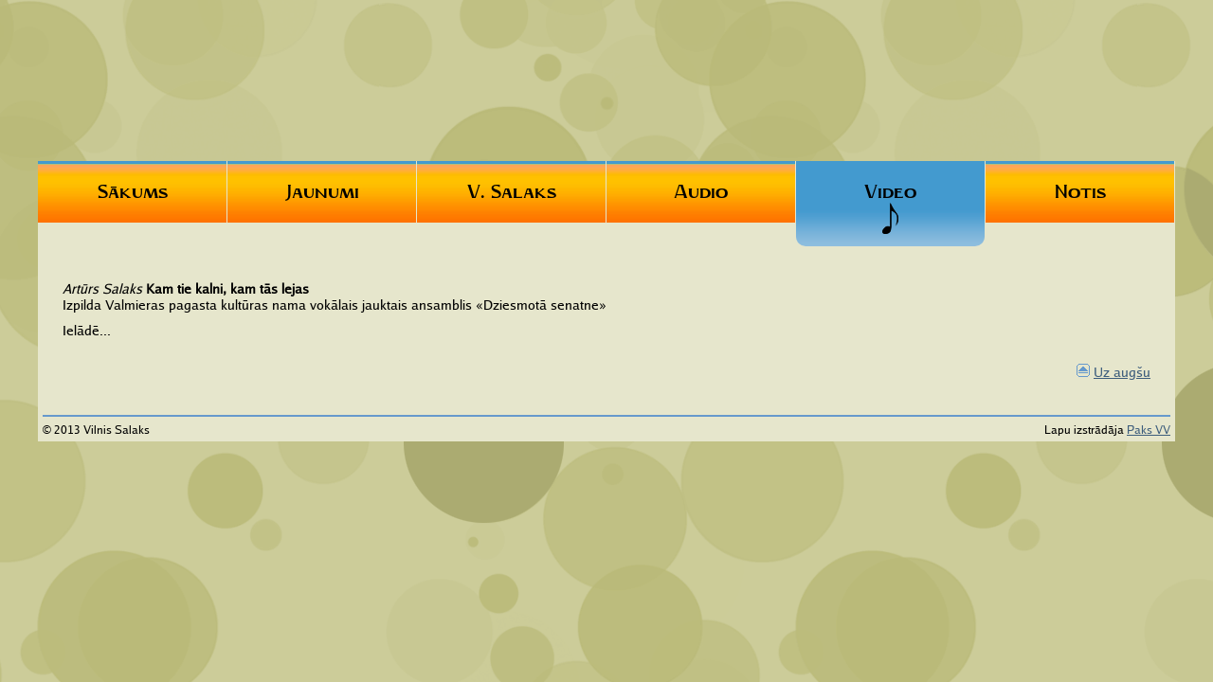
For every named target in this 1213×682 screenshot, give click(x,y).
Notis (1080, 191)
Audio (701, 191)
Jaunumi (322, 191)
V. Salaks (511, 191)
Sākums (133, 191)
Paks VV (1148, 429)
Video (890, 207)
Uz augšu (1122, 372)
